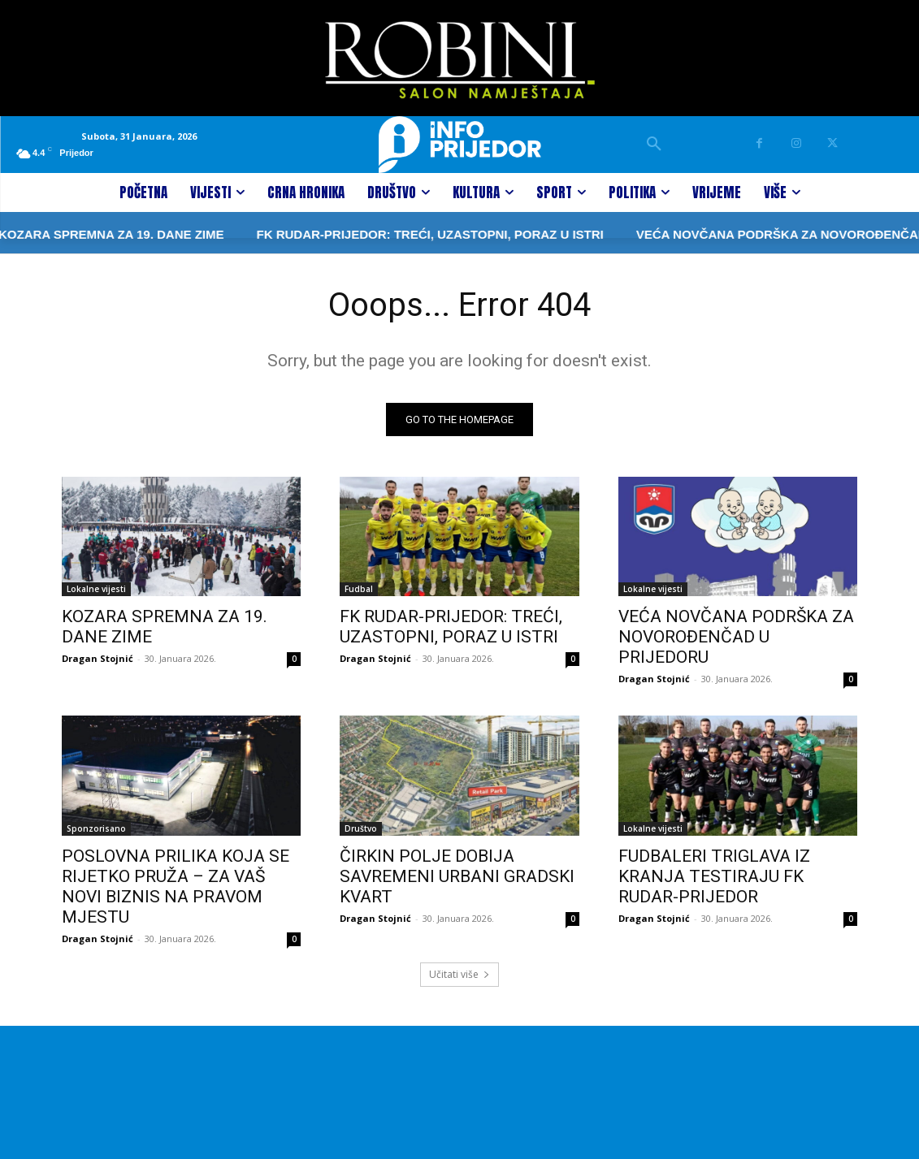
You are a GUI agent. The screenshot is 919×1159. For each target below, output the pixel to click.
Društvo (361, 828)
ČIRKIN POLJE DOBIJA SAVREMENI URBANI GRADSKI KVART (457, 876)
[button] (654, 144)
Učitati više (459, 974)
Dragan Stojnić (97, 658)
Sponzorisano (96, 828)
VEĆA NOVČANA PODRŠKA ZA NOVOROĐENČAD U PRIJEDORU (736, 637)
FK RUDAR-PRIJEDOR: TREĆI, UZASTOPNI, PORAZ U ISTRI (387, 234)
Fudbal (359, 589)
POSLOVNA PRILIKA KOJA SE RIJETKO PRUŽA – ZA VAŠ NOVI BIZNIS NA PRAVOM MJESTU (175, 886)
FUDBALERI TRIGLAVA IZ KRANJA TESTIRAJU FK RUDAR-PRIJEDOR (714, 876)
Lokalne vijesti (96, 589)
